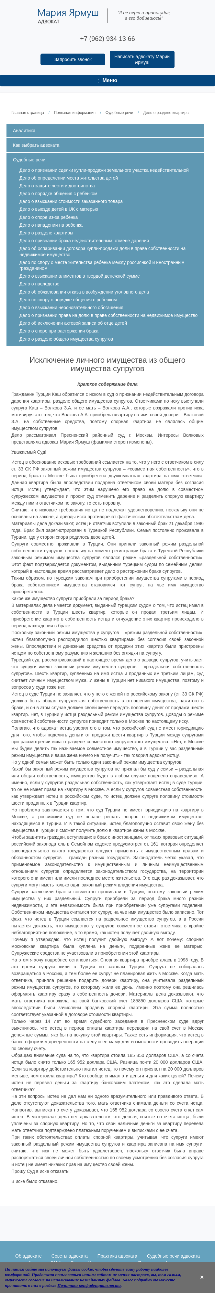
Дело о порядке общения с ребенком (58, 193)
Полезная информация (75, 112)
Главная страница (27, 112)
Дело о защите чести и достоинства (57, 185)
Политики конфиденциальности (89, 1285)
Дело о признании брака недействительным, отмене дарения (84, 240)
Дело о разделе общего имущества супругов (66, 339)
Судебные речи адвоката (173, 1256)
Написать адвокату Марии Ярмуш (142, 59)
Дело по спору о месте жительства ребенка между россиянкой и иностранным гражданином (102, 265)
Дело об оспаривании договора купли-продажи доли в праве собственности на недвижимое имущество (102, 251)
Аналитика (24, 130)
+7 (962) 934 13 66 (107, 38)
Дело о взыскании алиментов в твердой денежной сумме (79, 276)
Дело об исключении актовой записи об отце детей (73, 323)
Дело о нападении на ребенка (51, 225)
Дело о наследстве (39, 283)
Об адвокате (28, 1256)
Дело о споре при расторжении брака (58, 330)
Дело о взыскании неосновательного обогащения (71, 307)
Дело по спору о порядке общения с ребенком (68, 299)
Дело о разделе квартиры (46, 232)
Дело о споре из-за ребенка (48, 217)
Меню (107, 80)
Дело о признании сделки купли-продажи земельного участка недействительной (104, 170)
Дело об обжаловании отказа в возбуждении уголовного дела (84, 292)
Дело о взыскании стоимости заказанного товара (71, 201)
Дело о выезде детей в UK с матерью (58, 209)
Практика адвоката (117, 1256)
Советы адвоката (69, 1256)
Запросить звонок (73, 59)
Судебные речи (119, 112)
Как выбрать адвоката (36, 145)
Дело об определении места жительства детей (68, 178)
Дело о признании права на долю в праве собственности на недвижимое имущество (108, 315)
